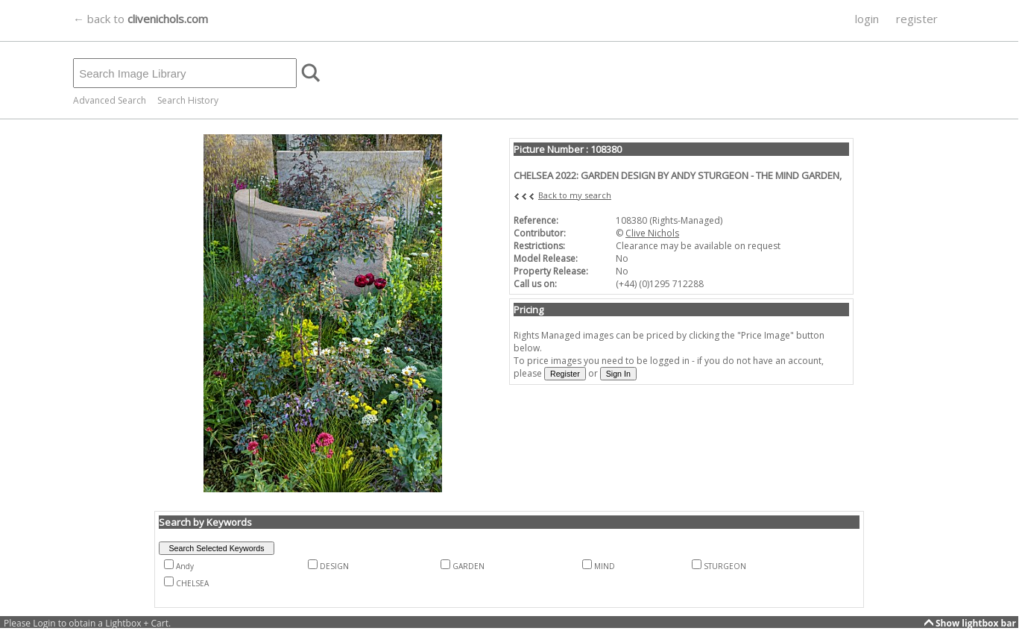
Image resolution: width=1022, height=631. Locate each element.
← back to (140, 18)
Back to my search (574, 195)
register (917, 18)
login (867, 18)
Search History (187, 100)
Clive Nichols (652, 233)
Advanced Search (109, 100)
